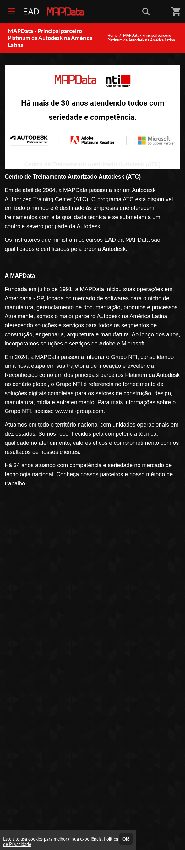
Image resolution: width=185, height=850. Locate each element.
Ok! (125, 839)
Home (112, 35)
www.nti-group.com (79, 411)
